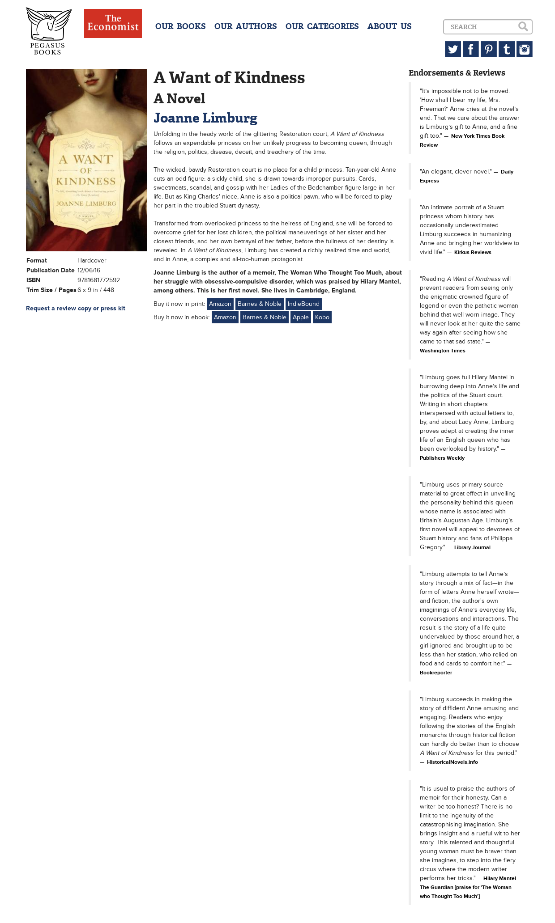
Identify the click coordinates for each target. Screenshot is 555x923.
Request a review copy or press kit (75, 308)
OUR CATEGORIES (322, 26)
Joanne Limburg (205, 118)
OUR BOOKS (180, 26)
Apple (301, 317)
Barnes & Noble (260, 304)
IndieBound (304, 304)
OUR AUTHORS (245, 26)
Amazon (220, 304)
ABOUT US (389, 26)
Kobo (322, 317)
